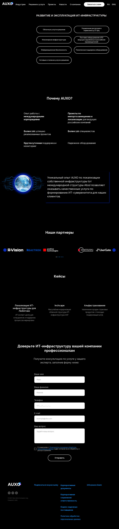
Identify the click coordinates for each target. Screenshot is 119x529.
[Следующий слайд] (114, 250)
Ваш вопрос (40, 426)
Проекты (52, 4)
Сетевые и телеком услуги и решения (54, 60)
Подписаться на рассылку (46, 485)
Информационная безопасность (54, 50)
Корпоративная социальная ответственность (69, 498)
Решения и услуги (37, 4)
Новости (63, 4)
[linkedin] (16, 493)
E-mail (37, 413)
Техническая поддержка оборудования (91, 50)
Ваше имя (39, 374)
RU (108, 4)
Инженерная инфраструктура (54, 40)
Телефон (38, 400)
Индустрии (21, 4)
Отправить (59, 458)
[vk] (9, 493)
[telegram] (12, 493)
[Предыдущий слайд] (5, 250)
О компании (75, 4)
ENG (114, 4)
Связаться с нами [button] (94, 4)
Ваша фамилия (41, 387)
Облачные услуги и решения (54, 29)
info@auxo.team (94, 485)
